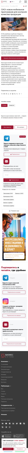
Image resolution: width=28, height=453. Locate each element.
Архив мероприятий (6, 377)
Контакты (3, 382)
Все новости (7, 127)
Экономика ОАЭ (8, 193)
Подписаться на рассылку (14, 343)
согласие (6, 185)
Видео (3, 396)
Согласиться (8, 448)
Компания (5, 361)
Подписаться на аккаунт (14, 315)
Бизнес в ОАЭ (19, 193)
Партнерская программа (8, 408)
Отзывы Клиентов (6, 372)
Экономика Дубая (9, 199)
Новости (11, 105)
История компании (6, 366)
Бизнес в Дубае (8, 202)
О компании (4, 364)
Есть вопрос (20, 127)
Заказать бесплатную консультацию (14, 58)
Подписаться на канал (14, 292)
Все (2, 388)
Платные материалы (7, 399)
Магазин (4, 414)
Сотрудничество (7, 405)
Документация (5, 369)
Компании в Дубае (9, 205)
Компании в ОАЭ (8, 196)
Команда (3, 374)
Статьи (4, 105)
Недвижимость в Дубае (7, 410)
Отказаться (20, 448)
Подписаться (14, 154)
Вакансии (3, 379)
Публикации (6, 386)
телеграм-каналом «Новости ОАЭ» (13, 117)
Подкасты (4, 401)
